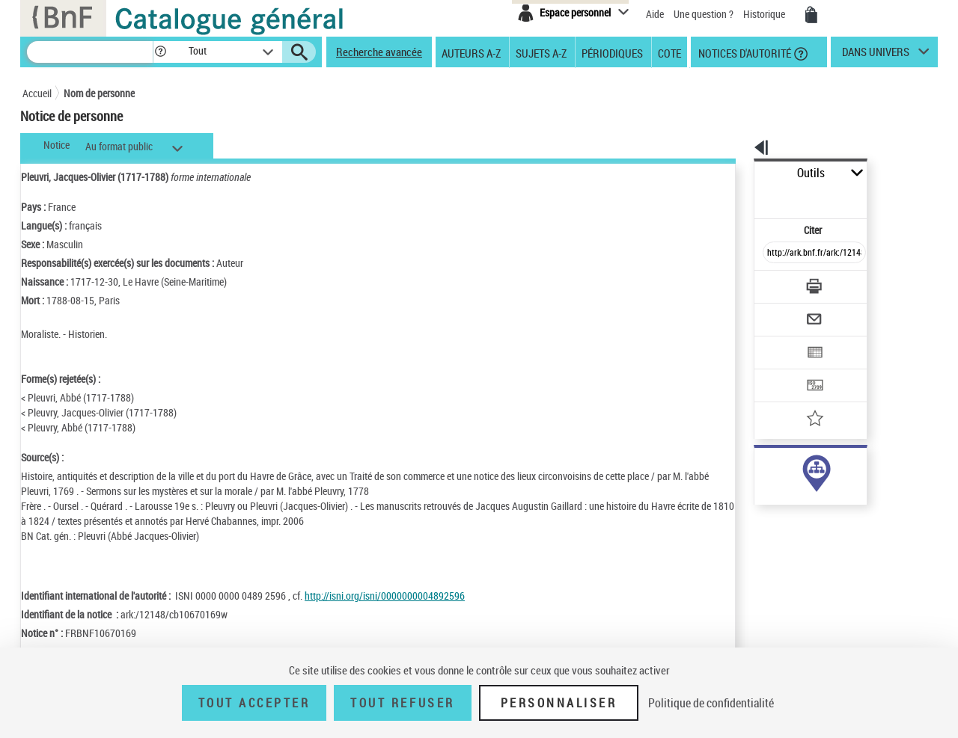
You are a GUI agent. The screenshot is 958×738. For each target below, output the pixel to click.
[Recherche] (90, 52)
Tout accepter (254, 703)
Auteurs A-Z (471, 52)
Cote (669, 52)
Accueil (37, 93)
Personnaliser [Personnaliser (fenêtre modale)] (559, 703)
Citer (748, 197)
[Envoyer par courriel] (772, 283)
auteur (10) (761, 470)
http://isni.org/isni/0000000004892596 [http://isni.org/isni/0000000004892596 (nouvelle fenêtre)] (385, 595)
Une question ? (703, 14)
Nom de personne (99, 93)
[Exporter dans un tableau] (782, 312)
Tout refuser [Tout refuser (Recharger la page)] (402, 703)
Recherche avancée (379, 51)
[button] (160, 52)
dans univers (875, 55)
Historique (765, 14)
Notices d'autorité (743, 52)
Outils (737, 173)
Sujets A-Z (541, 52)
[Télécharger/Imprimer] (775, 253)
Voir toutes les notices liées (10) (796, 500)
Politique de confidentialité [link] (711, 703)
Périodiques (612, 52)
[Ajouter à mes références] (781, 370)
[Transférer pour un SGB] (778, 341)
